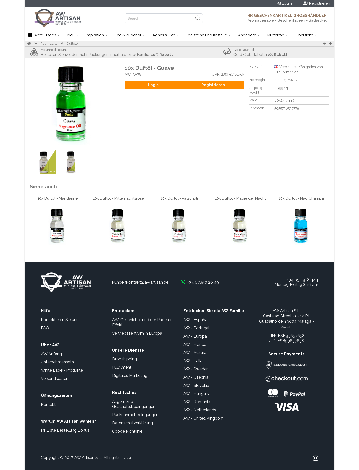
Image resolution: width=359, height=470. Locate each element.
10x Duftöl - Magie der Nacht (240, 198)
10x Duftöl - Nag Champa (301, 198)
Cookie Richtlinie (127, 431)
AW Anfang (51, 354)
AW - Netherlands (199, 410)
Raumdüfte (48, 43)
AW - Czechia (195, 377)
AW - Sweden (196, 369)
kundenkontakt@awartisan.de (140, 282)
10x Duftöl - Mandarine (58, 198)
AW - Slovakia (196, 385)
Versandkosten (54, 378)
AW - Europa (195, 336)
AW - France (194, 344)
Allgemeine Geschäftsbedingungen (133, 404)
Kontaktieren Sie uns (59, 319)
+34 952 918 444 (302, 279)
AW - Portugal (196, 328)
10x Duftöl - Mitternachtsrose (118, 198)
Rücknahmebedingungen (135, 414)
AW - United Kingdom (203, 418)
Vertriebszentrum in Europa (137, 333)
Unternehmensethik (59, 362)
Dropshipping (124, 359)
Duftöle (72, 43)
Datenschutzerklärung (132, 423)
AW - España (195, 319)
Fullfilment (121, 367)
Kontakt (48, 404)
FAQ (45, 328)
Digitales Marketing (129, 375)
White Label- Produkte (62, 370)
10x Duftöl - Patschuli (179, 198)
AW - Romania (196, 401)
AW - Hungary (196, 393)
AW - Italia (192, 360)
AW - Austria (194, 352)
